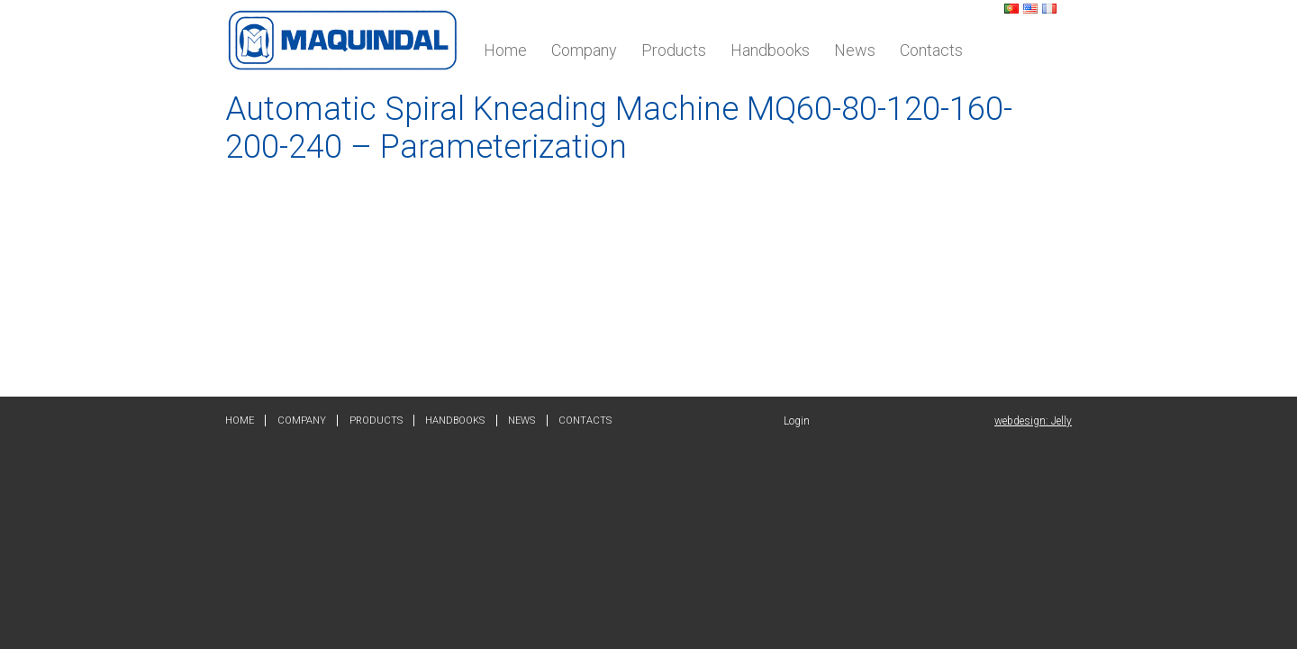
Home (505, 50)
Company (584, 50)
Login (797, 421)
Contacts (931, 50)
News (854, 50)
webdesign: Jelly (1033, 421)
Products (673, 50)
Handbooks (770, 50)
